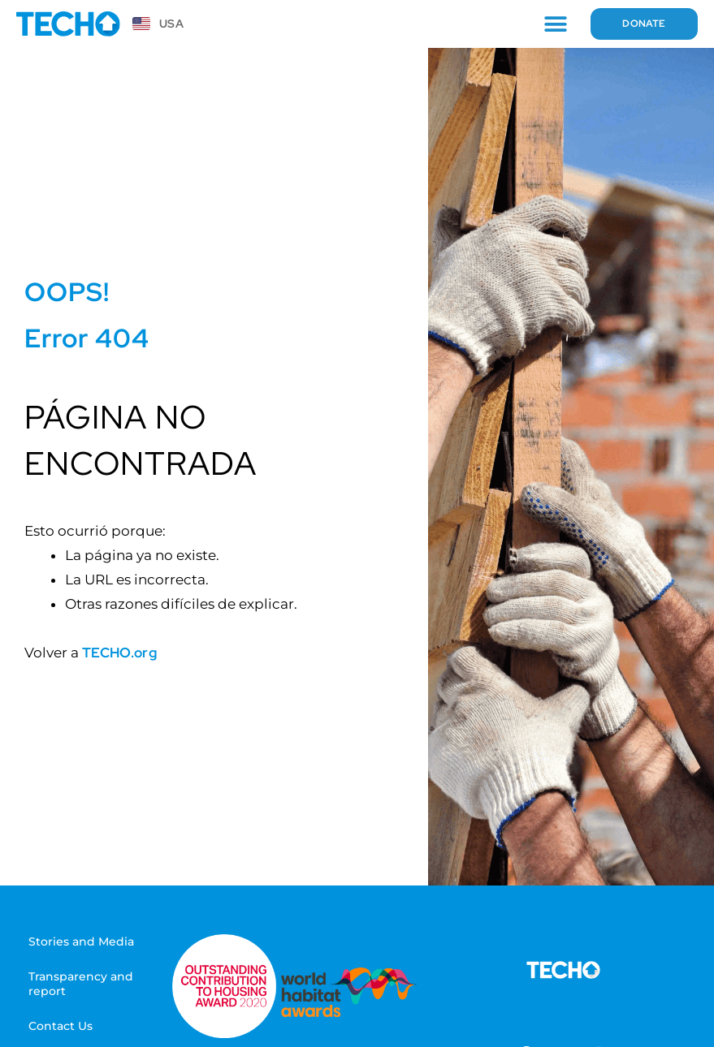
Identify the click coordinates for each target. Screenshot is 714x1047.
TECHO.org (119, 652)
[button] (552, 24)
